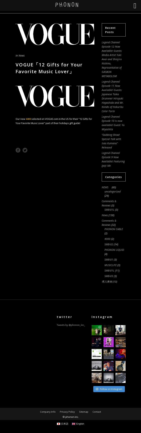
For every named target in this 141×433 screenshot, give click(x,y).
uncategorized (112, 191)
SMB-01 (108, 259)
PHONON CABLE (113, 229)
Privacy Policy (67, 411)
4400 (28, 119)
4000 (107, 239)
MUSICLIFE (110, 265)
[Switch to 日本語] (62, 423)
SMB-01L (109, 209)
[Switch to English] (78, 423)
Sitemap (83, 411)
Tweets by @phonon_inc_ (71, 325)
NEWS (106, 187)
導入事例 (107, 281)
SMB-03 (108, 276)
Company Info (48, 411)
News (22, 55)
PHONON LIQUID (114, 250)
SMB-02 (108, 244)
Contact (97, 411)
